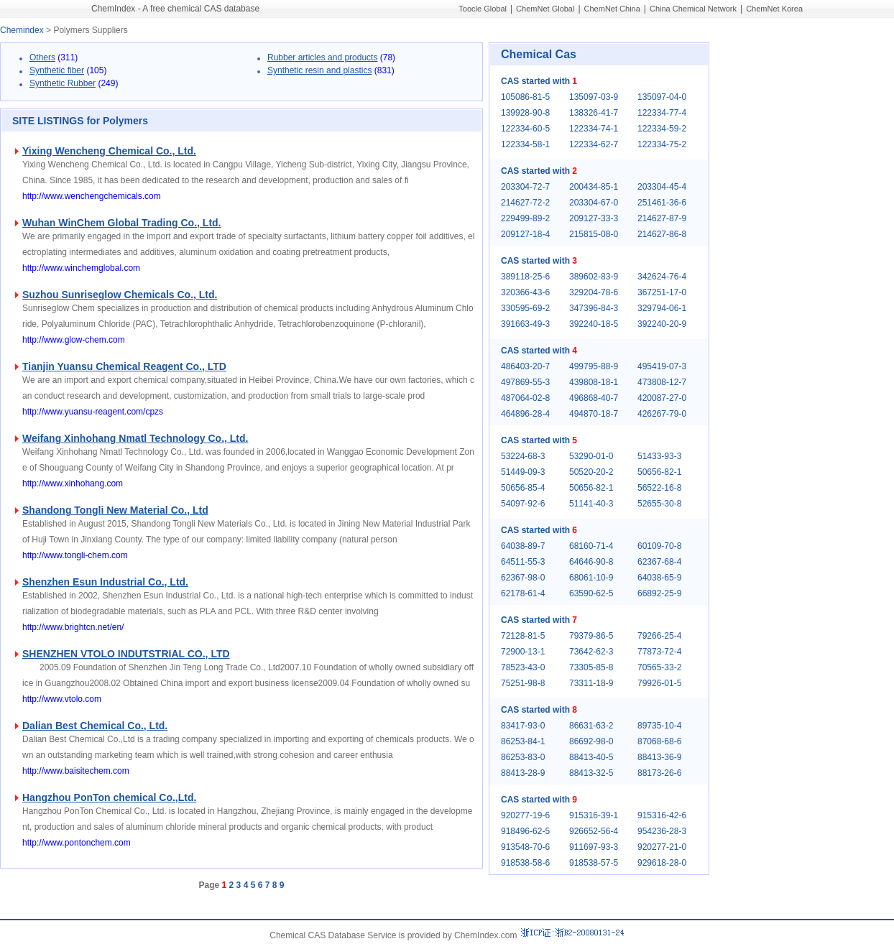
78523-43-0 (523, 667)
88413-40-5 (591, 757)
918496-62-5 (525, 831)
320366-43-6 (525, 292)
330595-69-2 (525, 308)
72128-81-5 (523, 636)
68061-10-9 (591, 578)
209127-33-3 (593, 218)
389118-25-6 (525, 277)
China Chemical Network (693, 8)
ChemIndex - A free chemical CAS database (175, 9)
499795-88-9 (593, 366)
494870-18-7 (593, 414)
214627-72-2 (525, 203)
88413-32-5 (591, 773)
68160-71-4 (591, 546)
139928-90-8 (525, 113)
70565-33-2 (659, 667)
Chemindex (22, 30)
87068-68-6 (659, 741)
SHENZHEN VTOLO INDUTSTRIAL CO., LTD (126, 654)
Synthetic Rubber (62, 83)
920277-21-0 (661, 847)
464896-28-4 (525, 414)
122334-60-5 (525, 129)
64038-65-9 (659, 578)
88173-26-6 (659, 773)
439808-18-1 (593, 382)
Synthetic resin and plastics (319, 70)
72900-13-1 (523, 652)
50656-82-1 (659, 472)
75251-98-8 (523, 683)
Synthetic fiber (56, 70)
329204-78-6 (593, 292)
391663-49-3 (525, 324)
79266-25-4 (659, 636)
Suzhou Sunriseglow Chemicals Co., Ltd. (119, 294)
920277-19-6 (525, 815)
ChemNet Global (545, 8)
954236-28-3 (661, 831)
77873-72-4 (659, 652)
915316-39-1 (593, 815)
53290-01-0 (591, 456)
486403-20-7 (525, 366)
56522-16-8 (659, 488)
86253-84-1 (523, 741)
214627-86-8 (661, 234)
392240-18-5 (593, 324)
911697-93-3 (593, 847)
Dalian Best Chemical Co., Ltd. (94, 725)
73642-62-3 (591, 652)
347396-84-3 (593, 308)
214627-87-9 (661, 218)
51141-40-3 (591, 504)
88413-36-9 (659, 757)
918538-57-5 (593, 863)
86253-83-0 (523, 757)
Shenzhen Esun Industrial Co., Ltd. (105, 582)
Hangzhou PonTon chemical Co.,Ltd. (109, 797)
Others (42, 57)
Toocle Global (482, 8)
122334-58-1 (525, 144)
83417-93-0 (523, 726)
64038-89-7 (523, 546)
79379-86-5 (591, 636)
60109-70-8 (659, 546)
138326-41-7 (593, 113)
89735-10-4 (659, 726)
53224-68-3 (523, 456)
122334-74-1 (593, 129)
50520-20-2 (591, 472)
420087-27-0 (661, 398)
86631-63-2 (591, 726)
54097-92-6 (523, 504)
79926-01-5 (659, 683)
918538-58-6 (525, 863)
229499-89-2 (525, 218)
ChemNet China (612, 8)
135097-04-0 (661, 97)
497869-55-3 (525, 382)
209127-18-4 (525, 234)
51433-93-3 (659, 456)
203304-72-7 (525, 187)
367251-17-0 (661, 292)
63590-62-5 (591, 593)
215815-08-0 (593, 234)
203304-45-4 (661, 187)
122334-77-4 (661, 113)
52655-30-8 (659, 504)
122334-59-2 (661, 129)
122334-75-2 (661, 144)
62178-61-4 (523, 593)
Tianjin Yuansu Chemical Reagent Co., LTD (124, 366)
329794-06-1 (661, 308)
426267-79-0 (661, 414)
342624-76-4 (661, 277)
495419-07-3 (661, 366)
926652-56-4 (593, 831)
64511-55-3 (523, 562)
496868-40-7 (593, 398)
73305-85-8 (591, 667)
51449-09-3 (523, 472)
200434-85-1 (593, 187)
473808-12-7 (661, 382)
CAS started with (539, 81)
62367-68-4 (659, 562)
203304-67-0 (593, 203)
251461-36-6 (661, 203)
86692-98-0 (591, 741)
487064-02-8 (525, 398)
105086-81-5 (525, 97)
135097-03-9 (593, 97)
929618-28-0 (661, 863)
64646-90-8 (591, 562)
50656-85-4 (523, 488)
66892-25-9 (659, 593)
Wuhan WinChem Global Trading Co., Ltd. (121, 222)
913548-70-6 (525, 847)
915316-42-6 (661, 815)
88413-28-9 (523, 773)
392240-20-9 (661, 324)
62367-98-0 (523, 578)
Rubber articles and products (322, 57)
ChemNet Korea (774, 8)
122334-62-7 (593, 144)
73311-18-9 (591, 683)
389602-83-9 (593, 277)
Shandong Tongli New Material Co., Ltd (115, 510)
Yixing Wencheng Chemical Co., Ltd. (109, 151)
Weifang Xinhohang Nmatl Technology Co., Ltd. (135, 438)
